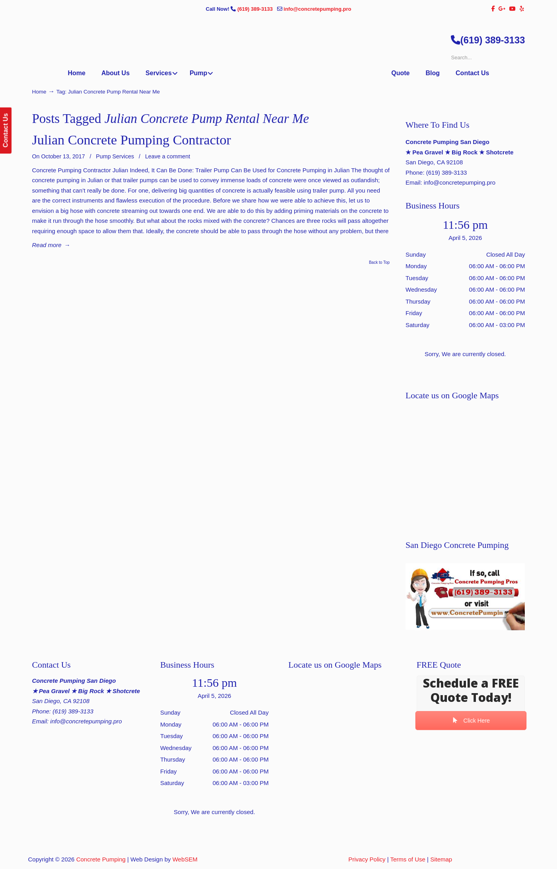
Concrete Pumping (101, 859)
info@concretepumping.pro (317, 9)
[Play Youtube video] (465, 596)
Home (39, 92)
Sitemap (441, 859)
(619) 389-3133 (255, 9)
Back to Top (379, 263)
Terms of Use (407, 859)
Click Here (470, 720)
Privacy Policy (366, 859)
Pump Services (115, 156)
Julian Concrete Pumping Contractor (131, 139)
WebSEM (185, 859)
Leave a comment (167, 156)
